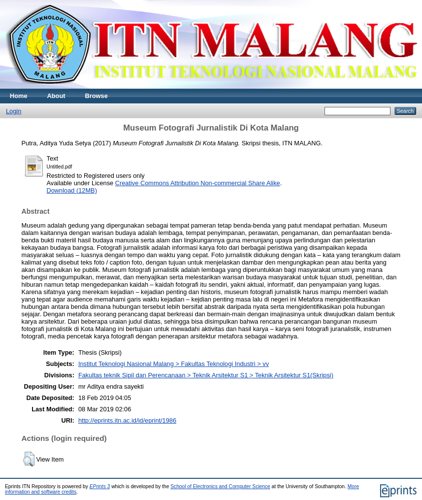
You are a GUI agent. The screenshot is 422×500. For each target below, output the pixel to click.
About (56, 96)
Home (19, 96)
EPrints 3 (100, 486)
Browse (96, 96)
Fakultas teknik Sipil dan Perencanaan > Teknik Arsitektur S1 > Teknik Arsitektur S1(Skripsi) (205, 375)
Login (13, 111)
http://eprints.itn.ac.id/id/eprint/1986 (127, 420)
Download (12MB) (72, 190)
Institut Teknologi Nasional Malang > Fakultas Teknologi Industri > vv (173, 363)
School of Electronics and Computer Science (220, 486)
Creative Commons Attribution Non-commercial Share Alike (197, 183)
